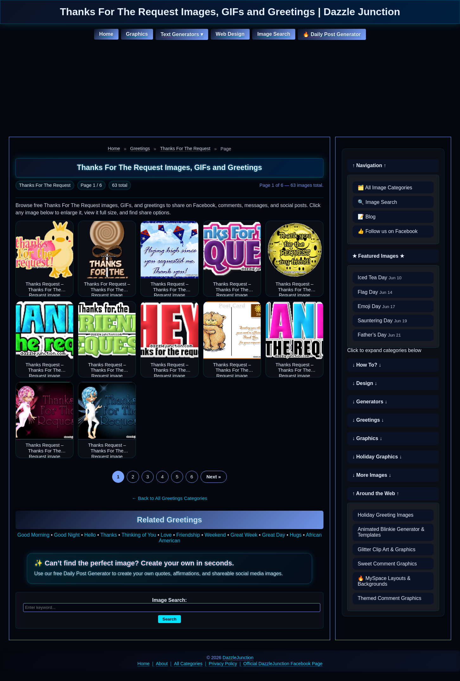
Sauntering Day (382, 320)
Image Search (273, 34)
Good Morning (33, 535)
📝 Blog (366, 216)
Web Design (230, 34)
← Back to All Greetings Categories (169, 498)
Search (169, 619)
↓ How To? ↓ (366, 365)
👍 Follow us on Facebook (388, 231)
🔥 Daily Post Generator (332, 34)
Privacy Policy (223, 663)
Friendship (188, 535)
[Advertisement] (230, 89)
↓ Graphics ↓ (367, 438)
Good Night (67, 535)
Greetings (140, 148)
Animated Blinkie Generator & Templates (391, 532)
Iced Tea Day (379, 277)
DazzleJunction (238, 657)
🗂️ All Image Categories (385, 187)
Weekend (215, 535)
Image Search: (169, 600)
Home (106, 34)
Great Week (244, 535)
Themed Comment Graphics (389, 598)
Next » (214, 476)
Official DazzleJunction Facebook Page (283, 663)
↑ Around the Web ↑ (375, 493)
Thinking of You (138, 535)
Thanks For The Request (185, 148)
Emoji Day (376, 306)
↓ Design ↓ (364, 383)
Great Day (273, 535)
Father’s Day (379, 334)
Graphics (137, 34)
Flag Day (375, 292)
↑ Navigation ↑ (369, 165)
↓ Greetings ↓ (368, 420)
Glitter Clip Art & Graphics (386, 549)
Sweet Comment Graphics (387, 563)
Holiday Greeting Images (385, 515)
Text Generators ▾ (182, 34)
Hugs (296, 535)
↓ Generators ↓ (369, 401)
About (162, 663)
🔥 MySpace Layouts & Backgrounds (384, 581)
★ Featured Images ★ (378, 256)
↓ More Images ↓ (371, 475)
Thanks (108, 535)
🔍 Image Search (377, 202)
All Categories (188, 663)
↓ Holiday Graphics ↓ (377, 456)
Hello (90, 535)
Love (166, 535)
